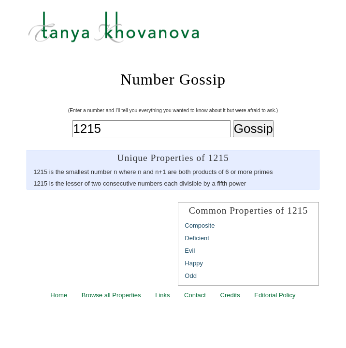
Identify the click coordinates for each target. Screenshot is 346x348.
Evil (190, 250)
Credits (230, 295)
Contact (195, 295)
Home (58, 295)
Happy (194, 263)
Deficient (197, 238)
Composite (200, 225)
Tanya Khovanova (185, 31)
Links (162, 295)
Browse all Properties (111, 295)
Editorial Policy (274, 295)
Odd (191, 275)
